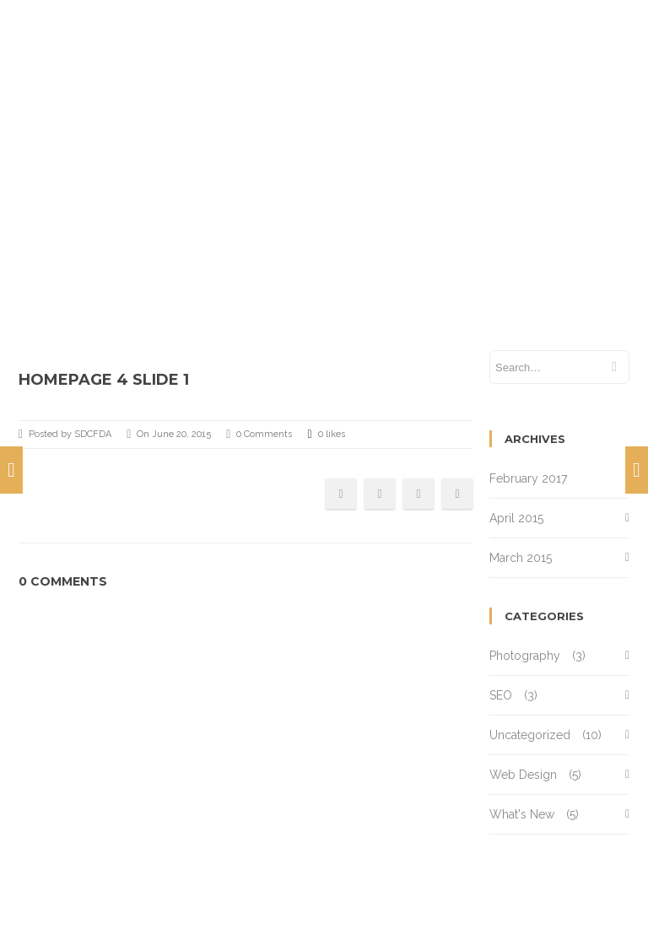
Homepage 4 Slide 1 (104, 379)
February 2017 (528, 478)
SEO (500, 695)
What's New (521, 814)
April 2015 (516, 518)
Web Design (523, 774)
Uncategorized (529, 735)
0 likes (325, 434)
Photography (524, 655)
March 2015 (520, 558)
